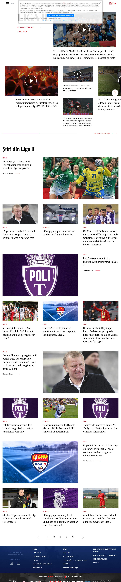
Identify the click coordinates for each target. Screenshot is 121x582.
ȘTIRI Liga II (22, 31)
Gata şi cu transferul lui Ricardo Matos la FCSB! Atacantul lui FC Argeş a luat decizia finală (59, 428)
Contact (66, 564)
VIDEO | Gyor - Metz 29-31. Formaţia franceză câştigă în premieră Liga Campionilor (17, 165)
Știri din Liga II (19, 149)
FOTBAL (35, 560)
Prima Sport (46, 576)
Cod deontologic (100, 559)
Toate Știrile (68, 556)
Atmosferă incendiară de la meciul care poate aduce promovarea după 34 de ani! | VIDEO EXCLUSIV (77, 88)
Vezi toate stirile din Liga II (105, 133)
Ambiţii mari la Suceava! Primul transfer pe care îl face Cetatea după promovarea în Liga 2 (99, 518)
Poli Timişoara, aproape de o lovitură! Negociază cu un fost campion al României (18, 428)
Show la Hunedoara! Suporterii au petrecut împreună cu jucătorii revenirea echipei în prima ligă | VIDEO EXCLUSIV (37, 103)
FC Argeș (46, 227)
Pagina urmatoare (82, 537)
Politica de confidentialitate (70, 21)
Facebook (11, 563)
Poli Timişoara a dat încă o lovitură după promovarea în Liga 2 (100, 262)
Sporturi (66, 553)
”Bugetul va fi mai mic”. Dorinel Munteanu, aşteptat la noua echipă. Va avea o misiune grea (19, 234)
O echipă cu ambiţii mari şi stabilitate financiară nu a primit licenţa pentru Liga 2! (59, 331)
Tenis (65, 549)
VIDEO (35, 549)
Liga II (5, 158)
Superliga (37, 553)
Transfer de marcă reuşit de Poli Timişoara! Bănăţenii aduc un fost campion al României (100, 428)
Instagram (18, 563)
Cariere (96, 563)
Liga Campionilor (39, 556)
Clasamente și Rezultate (42, 564)
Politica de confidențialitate (105, 555)
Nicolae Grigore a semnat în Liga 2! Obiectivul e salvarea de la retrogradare (19, 518)
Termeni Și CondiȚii (70, 567)
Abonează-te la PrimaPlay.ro (75, 560)
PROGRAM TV (37, 567)
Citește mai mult (11, 173)
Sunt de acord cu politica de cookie (60, 15)
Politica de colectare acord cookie (52, 21)
